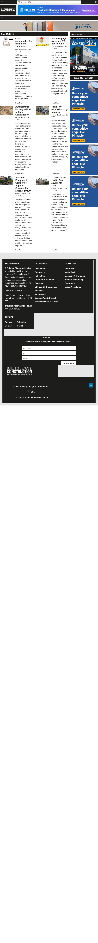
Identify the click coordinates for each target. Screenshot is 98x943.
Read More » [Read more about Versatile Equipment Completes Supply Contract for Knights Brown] (19, 250)
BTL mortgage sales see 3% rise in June (58, 41)
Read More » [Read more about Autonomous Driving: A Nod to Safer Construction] (19, 174)
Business (39, 291)
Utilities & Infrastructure (46, 287)
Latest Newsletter (73, 287)
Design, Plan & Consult (45, 298)
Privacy (8, 322)
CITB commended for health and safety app (23, 42)
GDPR (20, 326)
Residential (40, 269)
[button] (2, 2)
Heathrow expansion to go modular (59, 109)
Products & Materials (44, 280)
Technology (40, 294)
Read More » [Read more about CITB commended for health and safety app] (19, 103)
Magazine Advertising (75, 276)
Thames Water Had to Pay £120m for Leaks (58, 181)
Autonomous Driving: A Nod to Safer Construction (23, 111)
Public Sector (41, 276)
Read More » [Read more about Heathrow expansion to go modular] (55, 174)
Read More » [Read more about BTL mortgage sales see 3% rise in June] (55, 103)
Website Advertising (74, 280)
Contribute (70, 283)
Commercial (40, 272)
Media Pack (70, 272)
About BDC (70, 269)
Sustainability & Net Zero (46, 302)
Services (39, 283)
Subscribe (21, 322)
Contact (8, 326)
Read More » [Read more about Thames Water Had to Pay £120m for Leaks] (55, 250)
